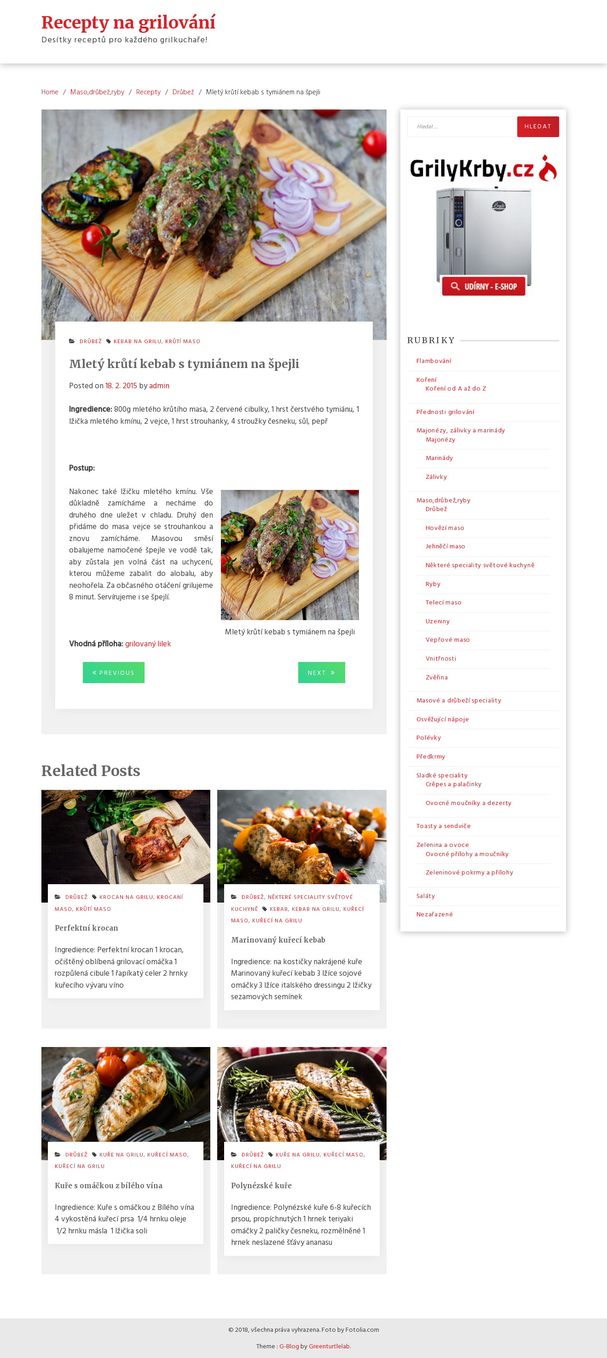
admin (159, 386)
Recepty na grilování (128, 22)
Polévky (428, 737)
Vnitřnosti (441, 658)
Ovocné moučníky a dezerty (469, 803)
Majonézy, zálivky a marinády (461, 430)
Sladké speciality (442, 775)
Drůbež (91, 341)
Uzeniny (438, 621)
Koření (426, 379)
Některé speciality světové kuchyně (480, 565)
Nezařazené (434, 914)
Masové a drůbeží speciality (459, 700)
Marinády (440, 458)
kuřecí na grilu (277, 920)
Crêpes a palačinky (454, 784)
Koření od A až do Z (456, 388)
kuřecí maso (167, 1154)
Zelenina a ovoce (442, 845)
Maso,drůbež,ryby (443, 500)
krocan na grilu (126, 897)
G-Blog (289, 1346)
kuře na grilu (121, 1154)
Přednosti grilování (445, 412)
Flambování (433, 361)
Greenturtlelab (329, 1346)
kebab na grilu (138, 341)
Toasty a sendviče (443, 826)
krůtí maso (183, 341)
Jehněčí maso (446, 546)
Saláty (425, 896)
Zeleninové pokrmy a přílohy (470, 872)
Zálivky (436, 477)
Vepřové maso (448, 640)
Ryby (433, 584)
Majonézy (441, 439)
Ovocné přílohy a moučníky (467, 854)
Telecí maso (444, 602)
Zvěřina (437, 677)
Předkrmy (431, 756)
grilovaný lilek (148, 644)
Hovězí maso (445, 528)
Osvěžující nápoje (442, 719)
